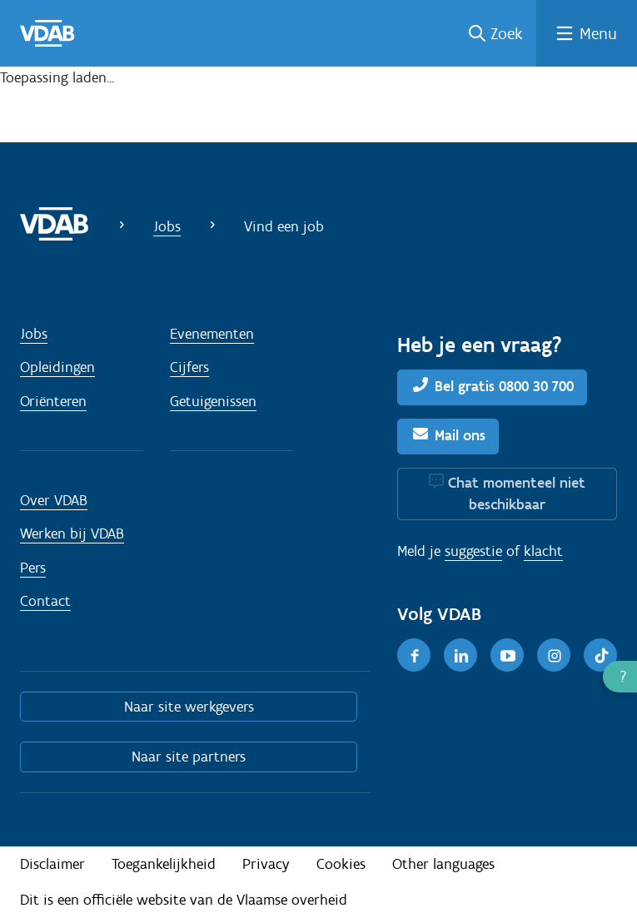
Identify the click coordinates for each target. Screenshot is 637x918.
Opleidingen (57, 367)
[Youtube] (507, 655)
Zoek (506, 33)
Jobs (167, 226)
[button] (620, 676)
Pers (33, 567)
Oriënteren (53, 401)
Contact (45, 601)
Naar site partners (189, 756)
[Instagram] (553, 655)
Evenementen (212, 334)
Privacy (266, 864)
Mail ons (460, 435)
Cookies (341, 864)
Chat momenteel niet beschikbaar (516, 494)
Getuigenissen (213, 401)
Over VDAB (53, 500)
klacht (543, 551)
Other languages (443, 864)
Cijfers (189, 367)
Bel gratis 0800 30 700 (504, 386)
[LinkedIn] (460, 655)
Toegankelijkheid (164, 864)
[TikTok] (600, 655)
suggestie (473, 551)
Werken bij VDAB (72, 533)
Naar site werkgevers (189, 706)
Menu (598, 33)
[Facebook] (413, 655)
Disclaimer (52, 864)
